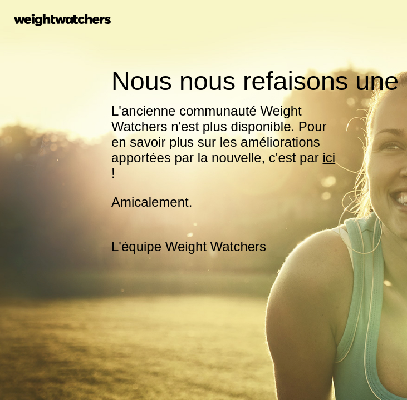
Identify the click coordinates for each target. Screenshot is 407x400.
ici (328, 157)
